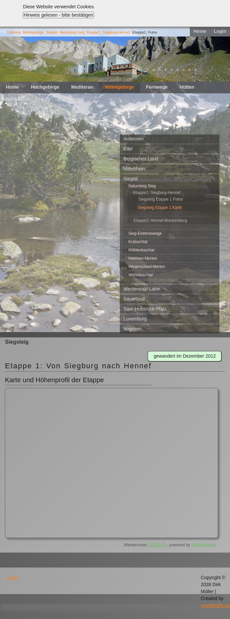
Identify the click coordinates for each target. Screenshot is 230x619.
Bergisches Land (140, 158)
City (46, 99)
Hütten (187, 87)
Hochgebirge (45, 87)
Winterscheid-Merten (146, 266)
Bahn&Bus (18, 99)
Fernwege (157, 87)
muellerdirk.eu (215, 605)
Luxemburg (135, 318)
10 (189, 70)
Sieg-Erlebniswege (145, 233)
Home (199, 31)
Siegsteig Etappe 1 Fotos (160, 199)
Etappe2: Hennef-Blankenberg (160, 220)
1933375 (157, 544)
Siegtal (51, 32)
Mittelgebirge (33, 32)
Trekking (14, 32)
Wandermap (203, 544)
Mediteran (82, 87)
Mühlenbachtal (141, 250)
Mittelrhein (134, 168)
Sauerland (134, 299)
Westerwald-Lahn (141, 289)
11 (195, 70)
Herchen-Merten (142, 258)
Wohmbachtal (140, 275)
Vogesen (132, 328)
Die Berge (73, 99)
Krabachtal (137, 241)
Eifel (127, 148)
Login (220, 31)
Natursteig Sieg (71, 32)
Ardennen (133, 138)
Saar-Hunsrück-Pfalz (144, 308)
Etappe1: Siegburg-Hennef (108, 32)
